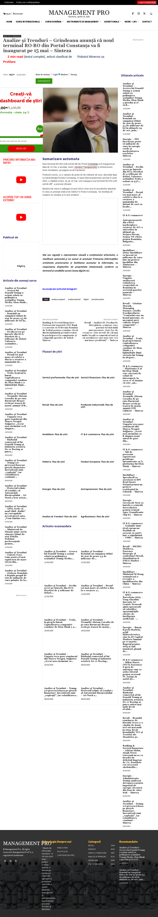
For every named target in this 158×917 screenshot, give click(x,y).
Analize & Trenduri (12, 36)
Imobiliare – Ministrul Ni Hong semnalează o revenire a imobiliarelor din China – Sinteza (133, 578)
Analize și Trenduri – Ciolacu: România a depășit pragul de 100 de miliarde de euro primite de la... (16, 575)
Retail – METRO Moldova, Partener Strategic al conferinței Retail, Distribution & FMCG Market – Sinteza (133, 555)
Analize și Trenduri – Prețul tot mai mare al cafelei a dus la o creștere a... (97, 588)
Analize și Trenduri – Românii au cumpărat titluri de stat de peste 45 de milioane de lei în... (16, 316)
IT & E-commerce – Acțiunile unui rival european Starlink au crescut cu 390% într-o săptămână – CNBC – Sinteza (133, 530)
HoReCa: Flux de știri (53, 461)
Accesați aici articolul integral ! (59, 288)
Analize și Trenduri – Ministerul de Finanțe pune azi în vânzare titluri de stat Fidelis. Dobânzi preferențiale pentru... (16, 535)
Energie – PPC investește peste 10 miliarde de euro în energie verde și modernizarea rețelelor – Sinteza (132, 147)
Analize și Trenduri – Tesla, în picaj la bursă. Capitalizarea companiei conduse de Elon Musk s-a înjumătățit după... (16, 377)
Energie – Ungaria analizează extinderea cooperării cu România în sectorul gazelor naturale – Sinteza (132, 285)
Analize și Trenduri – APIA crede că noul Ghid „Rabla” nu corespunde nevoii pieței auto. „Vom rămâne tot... (16, 512)
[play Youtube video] (21, 180)
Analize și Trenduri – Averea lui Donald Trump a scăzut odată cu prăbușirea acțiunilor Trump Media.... (60, 555)
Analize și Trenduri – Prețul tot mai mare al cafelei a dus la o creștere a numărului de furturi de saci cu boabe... (133, 198)
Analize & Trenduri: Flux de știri (59, 516)
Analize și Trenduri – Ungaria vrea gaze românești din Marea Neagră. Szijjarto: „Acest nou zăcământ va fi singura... (16, 421)
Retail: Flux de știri (52, 404)
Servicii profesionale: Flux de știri (60, 377)
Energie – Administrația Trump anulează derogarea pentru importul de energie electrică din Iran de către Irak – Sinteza (133, 784)
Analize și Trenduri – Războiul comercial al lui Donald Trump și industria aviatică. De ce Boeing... (96, 658)
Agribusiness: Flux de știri (95, 516)
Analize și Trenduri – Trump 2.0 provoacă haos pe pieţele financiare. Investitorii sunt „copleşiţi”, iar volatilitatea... (61, 692)
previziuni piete (97, 299)
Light (55, 75)
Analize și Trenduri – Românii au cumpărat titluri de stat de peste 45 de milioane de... (97, 555)
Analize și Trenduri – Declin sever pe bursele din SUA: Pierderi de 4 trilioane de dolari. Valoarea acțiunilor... (16, 336)
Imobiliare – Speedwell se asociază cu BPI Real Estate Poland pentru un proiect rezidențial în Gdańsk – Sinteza (133, 483)
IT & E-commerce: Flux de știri (97, 434)
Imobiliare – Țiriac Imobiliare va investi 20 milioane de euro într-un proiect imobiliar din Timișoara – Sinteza (132, 259)
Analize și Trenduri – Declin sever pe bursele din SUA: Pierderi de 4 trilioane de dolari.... (60, 589)
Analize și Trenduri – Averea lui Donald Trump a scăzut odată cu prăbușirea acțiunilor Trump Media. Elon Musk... (16, 295)
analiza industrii (74, 299)
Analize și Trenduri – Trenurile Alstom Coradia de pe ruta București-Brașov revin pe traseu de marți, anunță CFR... (16, 399)
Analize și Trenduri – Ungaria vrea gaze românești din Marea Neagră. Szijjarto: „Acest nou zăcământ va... (60, 658)
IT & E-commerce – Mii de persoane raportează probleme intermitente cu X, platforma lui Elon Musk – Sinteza (133, 458)
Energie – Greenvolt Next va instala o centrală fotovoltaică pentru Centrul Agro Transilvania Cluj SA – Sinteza (133, 507)
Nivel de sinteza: (43, 75)
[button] (151, 14)
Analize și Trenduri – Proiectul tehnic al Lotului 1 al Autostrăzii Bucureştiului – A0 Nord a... (97, 692)
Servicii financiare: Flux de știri (97, 377)
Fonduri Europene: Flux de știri (97, 461)
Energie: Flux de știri (53, 489)
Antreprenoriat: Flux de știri (96, 489)
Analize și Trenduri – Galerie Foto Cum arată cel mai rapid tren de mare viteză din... (16, 557)
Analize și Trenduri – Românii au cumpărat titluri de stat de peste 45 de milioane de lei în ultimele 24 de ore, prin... (133, 122)
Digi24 (11, 74)
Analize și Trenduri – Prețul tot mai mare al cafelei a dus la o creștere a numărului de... (16, 357)
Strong (74, 75)
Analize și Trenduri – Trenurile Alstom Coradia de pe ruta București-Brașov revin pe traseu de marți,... (97, 623)
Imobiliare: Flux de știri (54, 434)
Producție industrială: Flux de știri (97, 405)
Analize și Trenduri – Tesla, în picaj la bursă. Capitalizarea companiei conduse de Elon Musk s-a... (60, 623)
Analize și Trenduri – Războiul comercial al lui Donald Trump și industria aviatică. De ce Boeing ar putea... (16, 444)
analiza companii (58, 299)
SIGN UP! (21, 148)
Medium (64, 75)
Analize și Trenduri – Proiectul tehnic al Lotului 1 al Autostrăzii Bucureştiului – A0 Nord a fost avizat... (16, 492)
